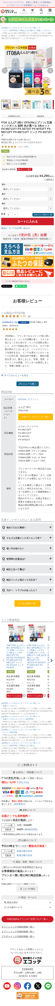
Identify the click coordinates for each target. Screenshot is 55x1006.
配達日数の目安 (24, 851)
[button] (3, 660)
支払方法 (23, 782)
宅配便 (16, 239)
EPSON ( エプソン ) (28, 399)
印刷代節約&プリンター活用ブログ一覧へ (27, 919)
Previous (5, 70)
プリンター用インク (32, 28)
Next (50, 70)
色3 (4, 204)
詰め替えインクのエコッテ (12, 28)
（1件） (26, 146)
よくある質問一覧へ (27, 603)
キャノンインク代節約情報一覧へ (17, 927)
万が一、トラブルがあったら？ (21, 590)
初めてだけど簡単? (15, 527)
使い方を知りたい (15, 548)
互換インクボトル (44, 30)
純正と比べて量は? (15, 569)
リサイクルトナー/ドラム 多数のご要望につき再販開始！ (27, 2)
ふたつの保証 (27, 889)
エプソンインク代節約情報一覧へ (17, 931)
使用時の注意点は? (15, 559)
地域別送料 (31, 829)
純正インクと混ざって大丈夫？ (21, 580)
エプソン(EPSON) (10, 30)
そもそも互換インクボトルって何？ (24, 538)
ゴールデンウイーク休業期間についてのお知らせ (28, 5)
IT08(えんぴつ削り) (27, 30)
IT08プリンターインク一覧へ (35, 417)
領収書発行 (19, 804)
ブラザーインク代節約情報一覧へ (17, 936)
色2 (4, 194)
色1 (4, 184)
